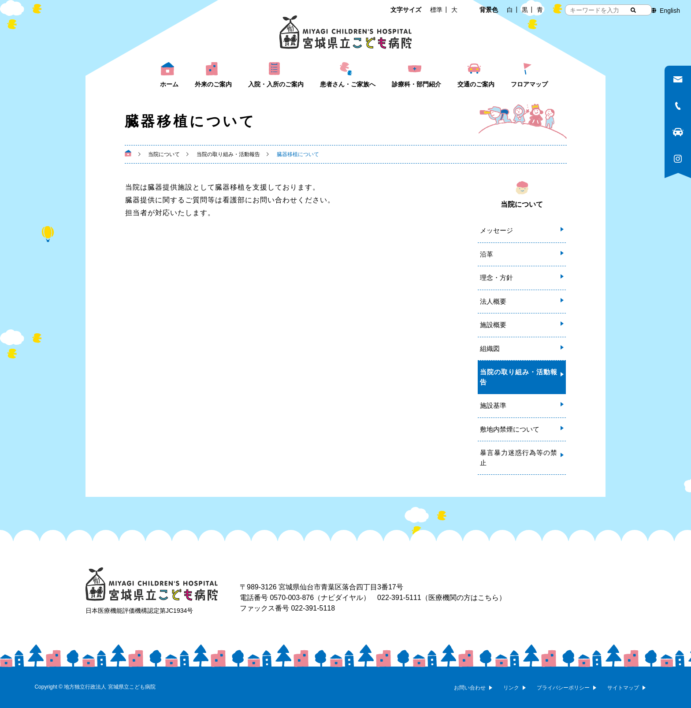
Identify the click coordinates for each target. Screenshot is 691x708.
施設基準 (493, 405)
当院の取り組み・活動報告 (518, 377)
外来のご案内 (213, 84)
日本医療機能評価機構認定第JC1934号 (139, 610)
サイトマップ (623, 688)
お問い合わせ (470, 688)
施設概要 (493, 324)
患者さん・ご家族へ (347, 84)
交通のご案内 (475, 84)
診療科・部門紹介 (416, 84)
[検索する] (633, 10)
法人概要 (493, 301)
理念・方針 (496, 277)
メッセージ (496, 230)
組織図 (490, 348)
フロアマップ (529, 84)
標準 (436, 9)
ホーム (169, 84)
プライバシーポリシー (563, 688)
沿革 (486, 254)
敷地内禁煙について (509, 429)
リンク (511, 688)
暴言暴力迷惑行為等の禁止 (518, 457)
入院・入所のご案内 (276, 84)
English (670, 10)
